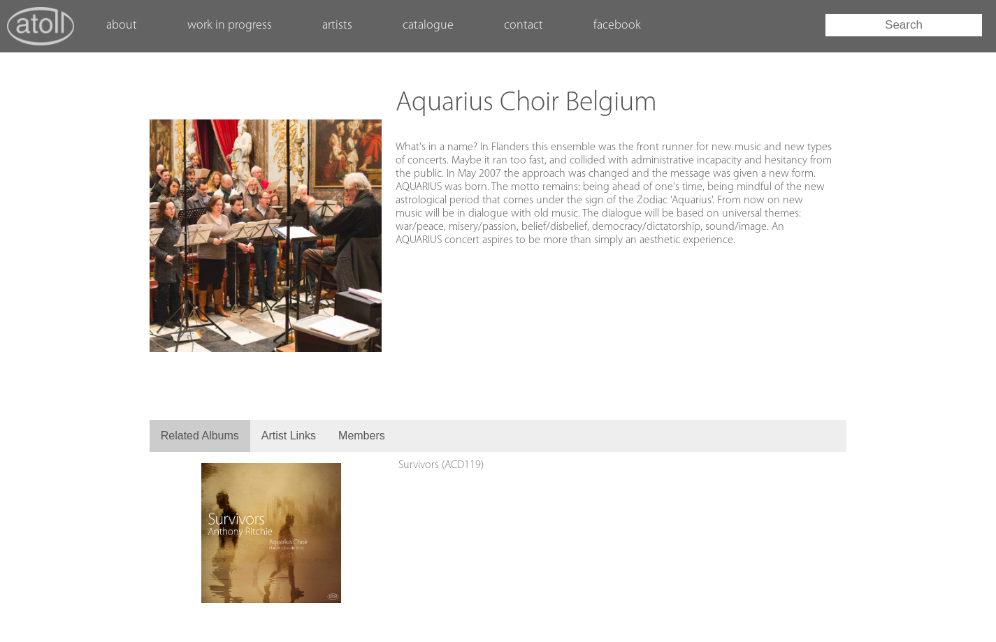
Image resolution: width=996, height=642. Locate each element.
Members (361, 436)
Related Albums (200, 436)
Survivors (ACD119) (441, 465)
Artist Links (288, 436)
